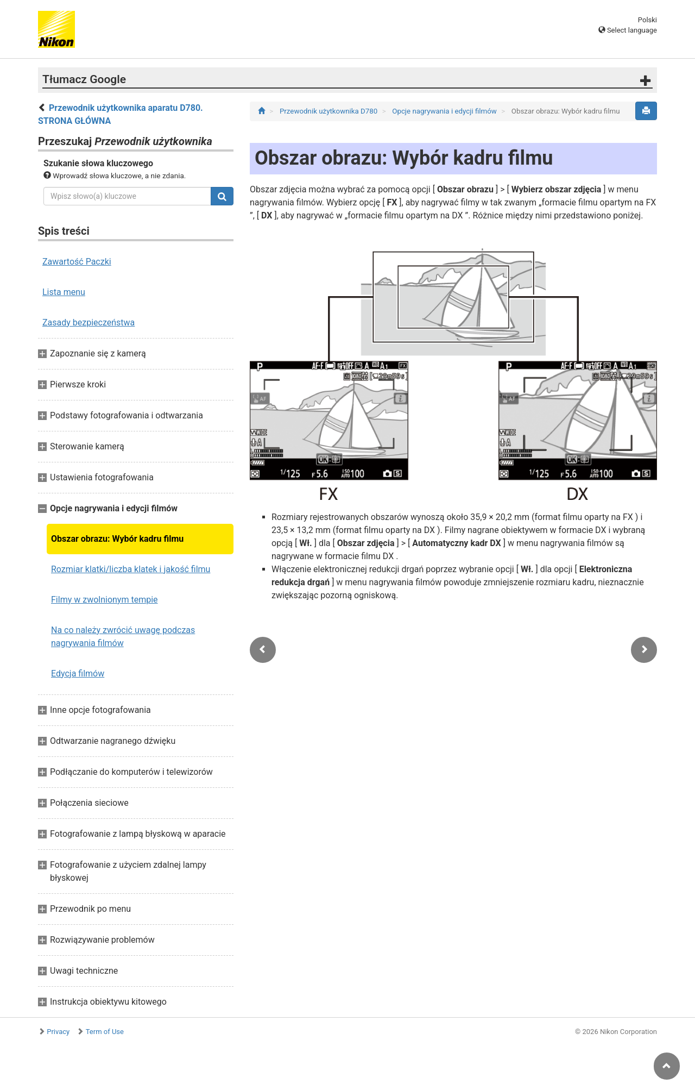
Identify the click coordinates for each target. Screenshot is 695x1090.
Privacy (58, 1032)
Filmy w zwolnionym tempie (104, 599)
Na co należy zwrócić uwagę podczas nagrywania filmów (123, 636)
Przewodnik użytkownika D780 (330, 111)
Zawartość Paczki (76, 261)
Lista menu (63, 292)
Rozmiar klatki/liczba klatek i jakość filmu (130, 569)
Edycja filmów (77, 673)
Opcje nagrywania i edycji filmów (445, 111)
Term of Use (105, 1032)
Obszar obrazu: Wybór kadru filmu (117, 539)
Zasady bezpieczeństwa (88, 322)
